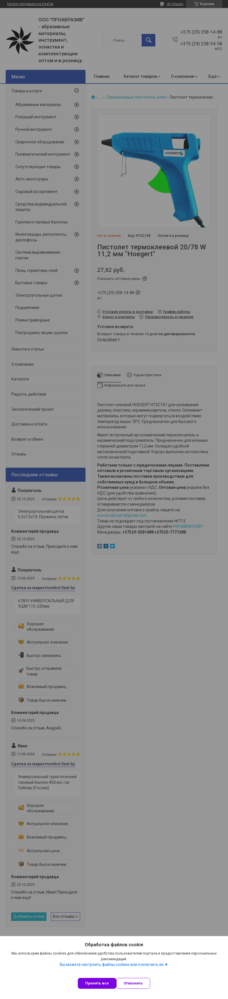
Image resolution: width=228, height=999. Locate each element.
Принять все (97, 983)
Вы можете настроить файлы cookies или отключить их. (112, 964)
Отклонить (133, 983)
